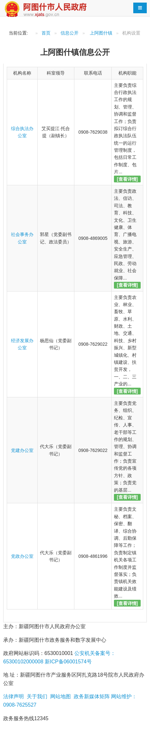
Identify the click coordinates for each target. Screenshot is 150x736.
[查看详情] (127, 179)
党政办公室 (22, 556)
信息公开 (70, 33)
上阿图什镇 (101, 33)
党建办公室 (22, 450)
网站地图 (59, 696)
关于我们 (36, 696)
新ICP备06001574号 (67, 661)
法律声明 (13, 696)
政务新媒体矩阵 (90, 696)
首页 (46, 33)
